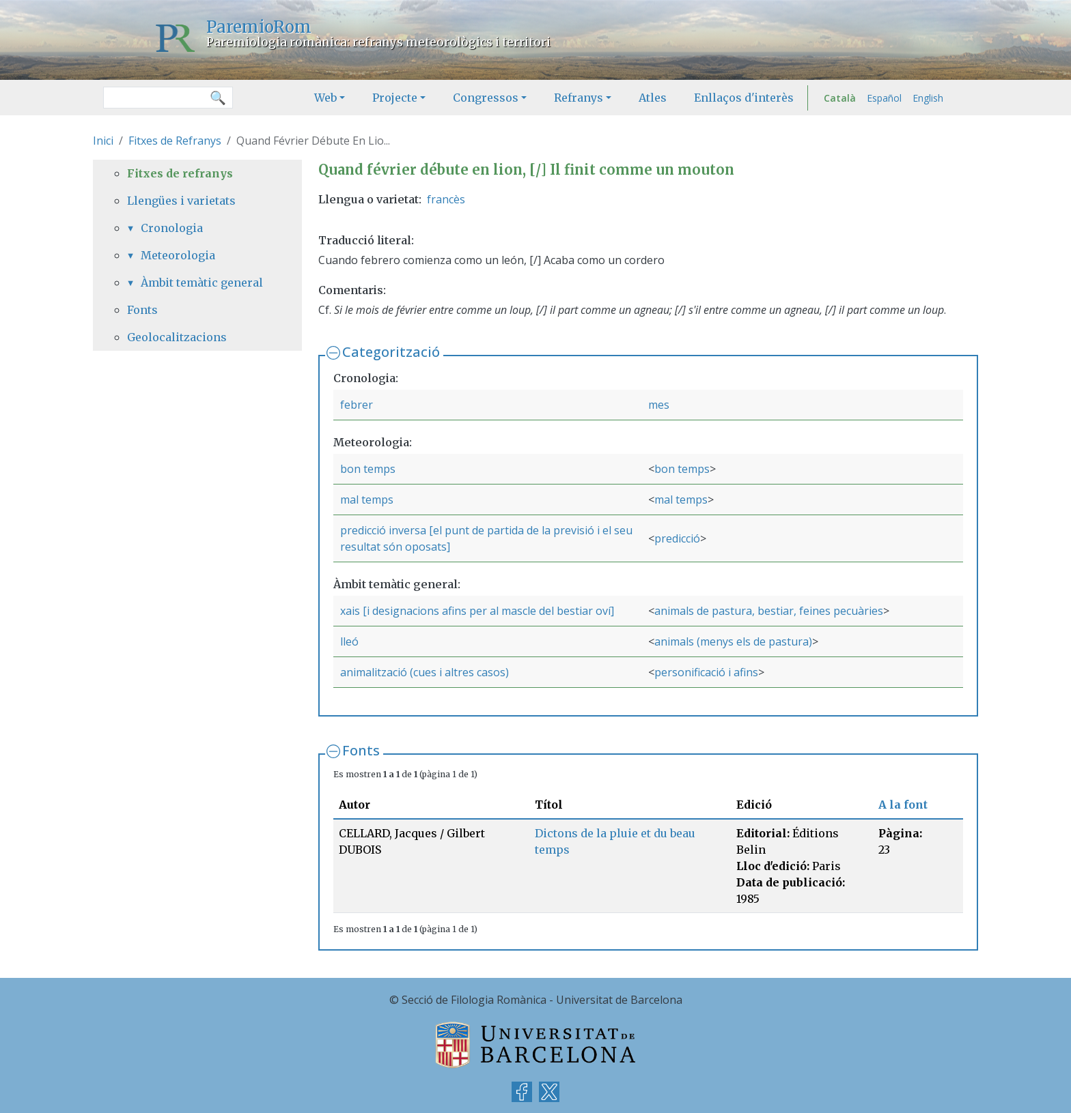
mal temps (366, 499)
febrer (356, 404)
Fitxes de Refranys (174, 140)
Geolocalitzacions (177, 337)
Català (840, 97)
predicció (677, 538)
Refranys (578, 97)
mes (658, 404)
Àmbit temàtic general (202, 282)
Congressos (485, 97)
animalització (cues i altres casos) (424, 672)
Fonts (361, 750)
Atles (653, 97)
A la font (903, 804)
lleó (349, 641)
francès (446, 199)
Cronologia (172, 228)
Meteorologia (178, 255)
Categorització (391, 352)
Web (325, 97)
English (928, 97)
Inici (103, 140)
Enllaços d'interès (744, 97)
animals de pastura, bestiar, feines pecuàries (768, 610)
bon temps (367, 468)
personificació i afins (706, 672)
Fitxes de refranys (180, 173)
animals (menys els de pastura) (733, 641)
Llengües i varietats (181, 200)
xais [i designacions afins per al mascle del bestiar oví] (477, 610)
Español (884, 97)
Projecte (394, 97)
